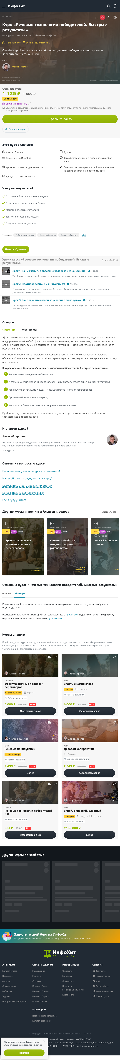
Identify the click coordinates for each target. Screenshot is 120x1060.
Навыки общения (48, 235)
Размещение (39, 971)
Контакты (67, 976)
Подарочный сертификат (9, 1004)
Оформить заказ (60, 119)
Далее (30, 774)
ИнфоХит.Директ (42, 997)
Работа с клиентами (25, 235)
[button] (96, 17)
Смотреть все (110, 512)
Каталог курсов (11, 971)
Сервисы (37, 982)
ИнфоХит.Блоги (41, 1002)
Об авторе (19, 595)
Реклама (37, 976)
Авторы (6, 982)
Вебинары (8, 992)
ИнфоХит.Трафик (42, 992)
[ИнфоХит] (16, 6)
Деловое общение (69, 235)
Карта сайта (69, 995)
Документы (68, 982)
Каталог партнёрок (43, 1025)
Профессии (8, 976)
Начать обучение (16, 250)
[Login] (115, 6)
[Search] (109, 6)
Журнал (6, 997)
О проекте (68, 971)
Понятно (24, 1052)
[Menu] (4, 6)
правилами (72, 615)
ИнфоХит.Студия (41, 987)
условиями (55, 619)
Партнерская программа (39, 1018)
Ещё (84, 235)
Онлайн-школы (11, 987)
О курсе (6, 595)
